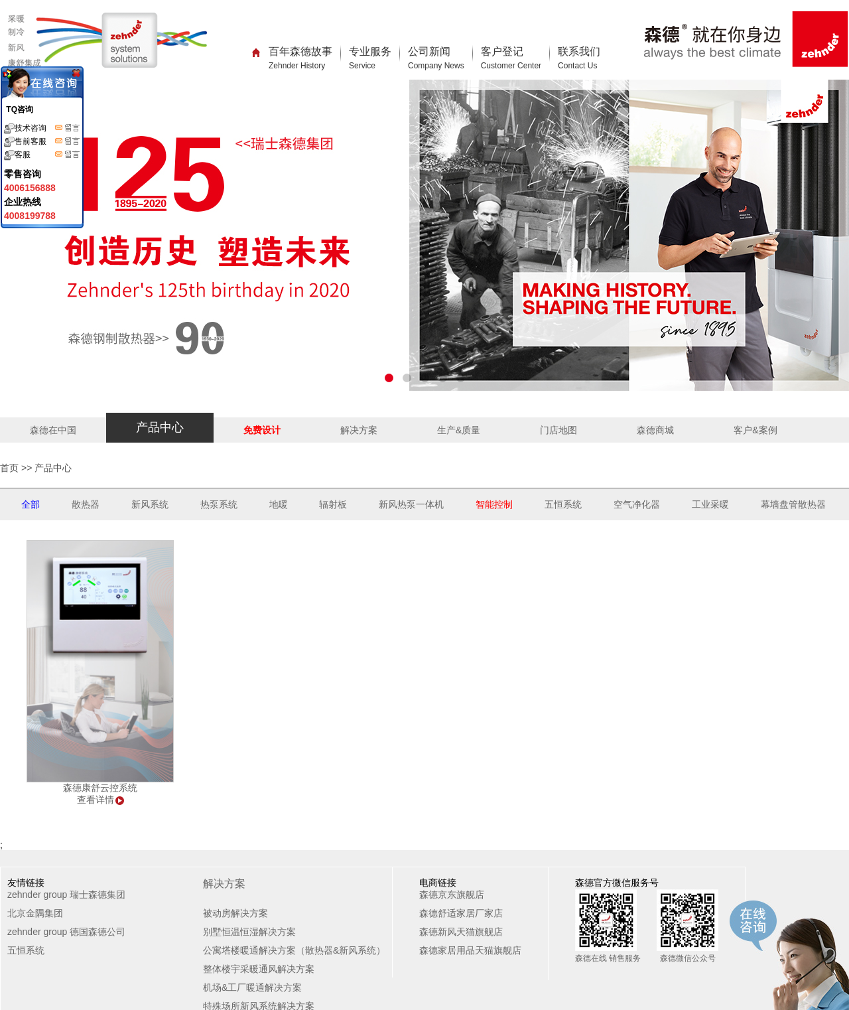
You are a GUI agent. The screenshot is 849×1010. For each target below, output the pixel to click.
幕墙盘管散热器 (793, 504)
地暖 (278, 504)
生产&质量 (458, 430)
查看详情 (95, 799)
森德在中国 (53, 430)
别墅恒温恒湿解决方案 (249, 931)
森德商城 (655, 430)
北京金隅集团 (35, 913)
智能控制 (494, 504)
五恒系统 (563, 504)
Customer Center (511, 65)
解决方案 (358, 430)
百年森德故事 (300, 58)
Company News (436, 65)
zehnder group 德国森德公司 (66, 931)
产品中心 (160, 427)
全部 (30, 504)
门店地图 (558, 430)
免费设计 (262, 430)
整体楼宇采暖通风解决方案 (258, 969)
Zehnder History (297, 65)
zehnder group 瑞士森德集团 (66, 894)
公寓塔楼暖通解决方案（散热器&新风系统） (294, 950)
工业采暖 (710, 504)
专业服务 (370, 58)
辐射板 (333, 504)
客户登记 (511, 58)
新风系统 (149, 504)
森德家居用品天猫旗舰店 (470, 950)
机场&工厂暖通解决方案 (252, 987)
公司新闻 (436, 58)
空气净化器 (637, 504)
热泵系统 (218, 504)
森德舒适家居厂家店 (461, 913)
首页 (9, 468)
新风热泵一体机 (411, 504)
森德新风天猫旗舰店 (461, 931)
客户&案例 (755, 430)
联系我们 (579, 58)
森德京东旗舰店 (451, 894)
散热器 (85, 504)
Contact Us (577, 65)
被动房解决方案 (235, 913)
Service (362, 65)
